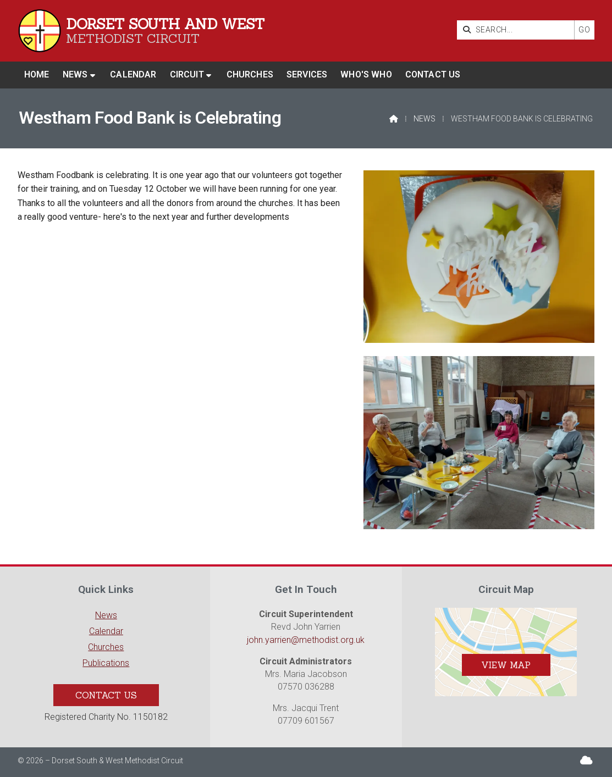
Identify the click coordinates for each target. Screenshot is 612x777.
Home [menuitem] (36, 74)
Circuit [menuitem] (187, 74)
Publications (105, 663)
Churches (106, 647)
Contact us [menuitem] (433, 74)
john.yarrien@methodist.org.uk (306, 640)
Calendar (106, 631)
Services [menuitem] (306, 74)
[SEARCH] (518, 30)
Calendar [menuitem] (133, 74)
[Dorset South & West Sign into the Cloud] (586, 760)
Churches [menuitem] (250, 74)
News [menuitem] (75, 74)
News (424, 118)
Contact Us (106, 695)
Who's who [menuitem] (366, 74)
